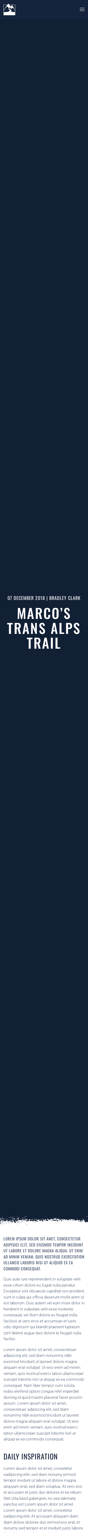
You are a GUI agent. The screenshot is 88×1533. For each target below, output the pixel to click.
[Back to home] (9, 9)
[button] (82, 9)
